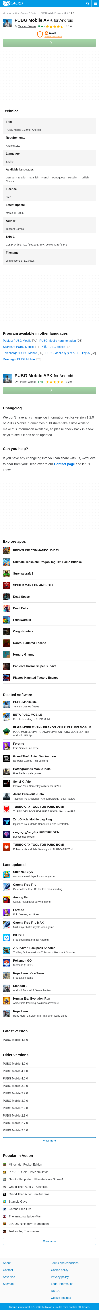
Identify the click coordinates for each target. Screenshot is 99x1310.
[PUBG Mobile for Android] (53, 13)
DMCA (55, 1290)
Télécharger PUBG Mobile (20, 353)
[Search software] (88, 3)
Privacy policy (60, 1276)
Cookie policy (59, 1269)
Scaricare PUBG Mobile (18, 346)
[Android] (13, 13)
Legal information (62, 1283)
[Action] (34, 13)
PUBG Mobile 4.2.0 (15, 1063)
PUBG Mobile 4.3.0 (15, 1039)
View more (49, 1140)
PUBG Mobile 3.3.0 (15, 1085)
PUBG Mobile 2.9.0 (15, 1108)
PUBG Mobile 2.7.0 (15, 1123)
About (7, 1263)
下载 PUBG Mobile (53, 346)
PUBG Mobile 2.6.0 (15, 1130)
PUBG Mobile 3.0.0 (15, 1100)
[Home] (4, 13)
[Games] (24, 13)
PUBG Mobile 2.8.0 (15, 1115)
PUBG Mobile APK (44, 20)
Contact (8, 1269)
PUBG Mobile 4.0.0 (15, 1078)
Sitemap (8, 1283)
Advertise (9, 1276)
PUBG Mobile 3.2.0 (15, 1093)
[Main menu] (95, 3)
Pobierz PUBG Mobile (17, 340)
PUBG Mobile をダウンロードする (67, 353)
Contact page (64, 464)
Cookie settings (61, 1297)
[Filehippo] (13, 3)
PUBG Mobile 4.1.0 (15, 1071)
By (25, 26)
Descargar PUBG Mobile (19, 359)
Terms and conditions (65, 1263)
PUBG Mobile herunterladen (57, 340)
